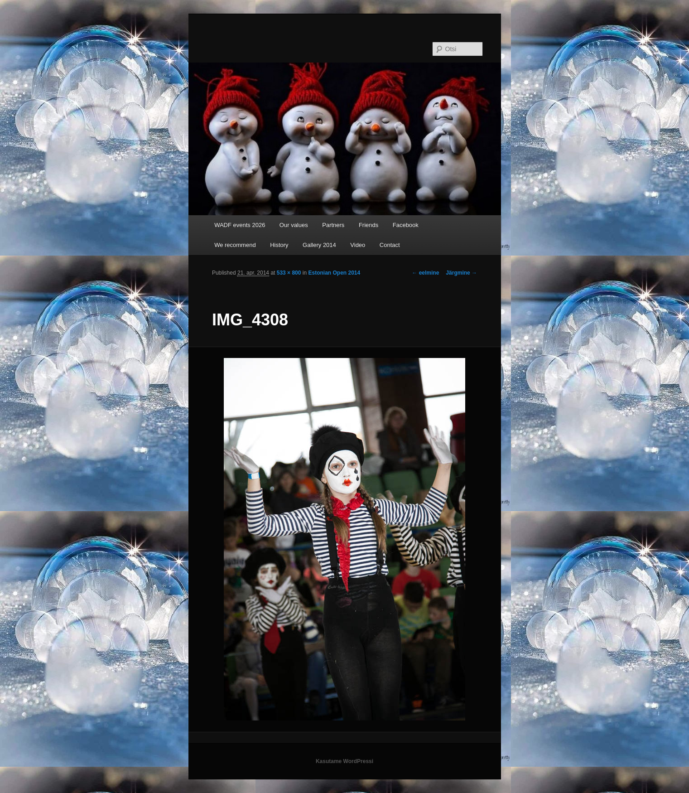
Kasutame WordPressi (344, 761)
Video (357, 245)
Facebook (406, 225)
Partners (333, 225)
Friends (368, 225)
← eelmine (425, 273)
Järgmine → (461, 273)
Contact (390, 245)
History (279, 245)
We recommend (235, 245)
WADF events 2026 (239, 225)
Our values (293, 225)
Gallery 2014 (319, 245)
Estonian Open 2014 (334, 273)
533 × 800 (289, 273)
